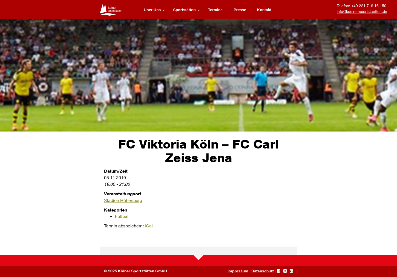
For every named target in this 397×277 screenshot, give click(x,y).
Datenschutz (262, 271)
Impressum (238, 271)
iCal (149, 225)
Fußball (122, 216)
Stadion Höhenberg (123, 200)
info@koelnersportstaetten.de (362, 11)
